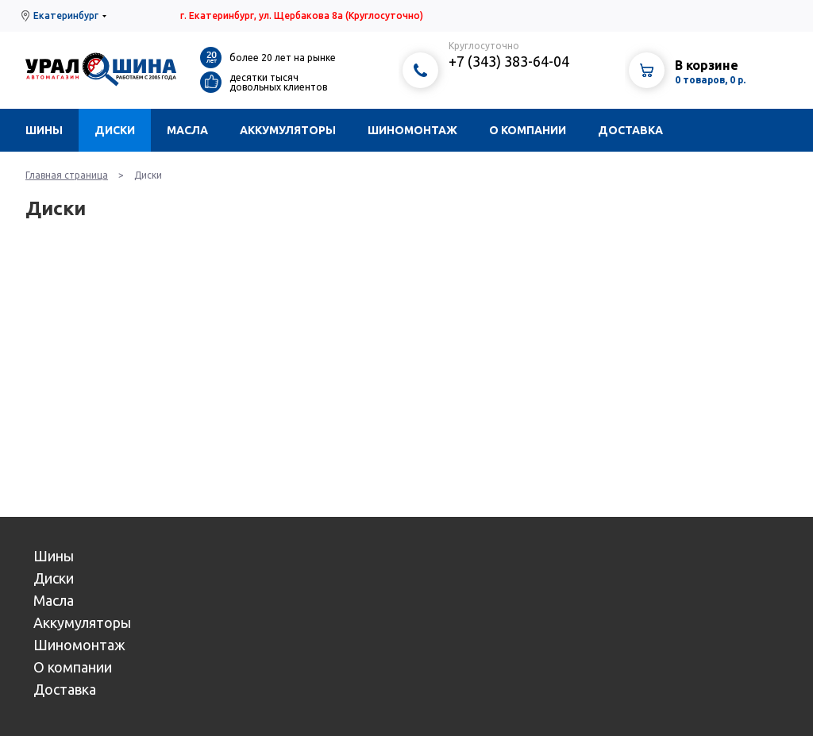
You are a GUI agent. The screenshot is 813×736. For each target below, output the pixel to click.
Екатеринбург (65, 15)
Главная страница (66, 175)
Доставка (630, 130)
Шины (44, 130)
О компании (527, 130)
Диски (114, 130)
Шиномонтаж (412, 130)
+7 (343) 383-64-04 (509, 61)
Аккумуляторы (288, 130)
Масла (187, 130)
